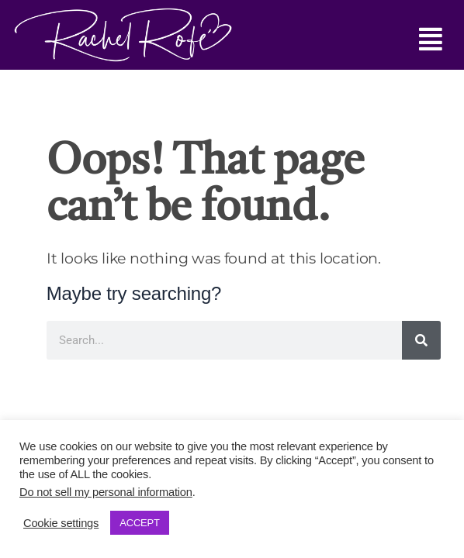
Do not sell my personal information (105, 492)
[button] (337, 39)
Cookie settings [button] (61, 523)
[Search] (421, 340)
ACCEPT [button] (139, 523)
